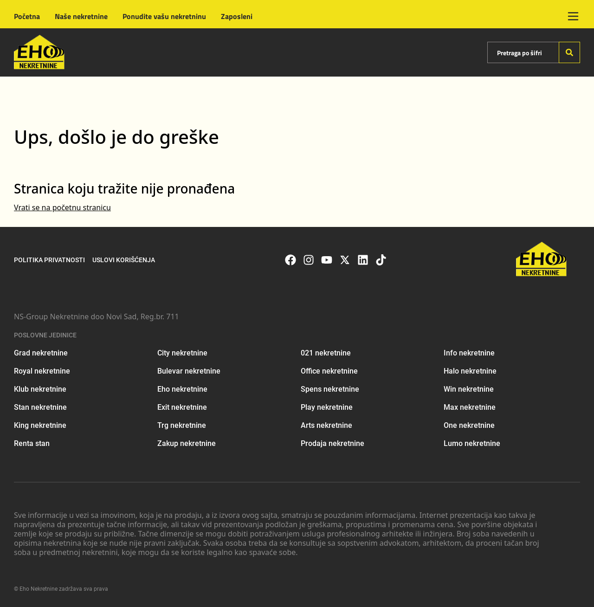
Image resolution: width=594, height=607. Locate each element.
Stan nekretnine (40, 407)
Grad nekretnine (41, 353)
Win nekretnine (469, 389)
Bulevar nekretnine (188, 371)
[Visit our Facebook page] (290, 259)
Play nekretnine (327, 407)
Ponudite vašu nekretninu (164, 16)
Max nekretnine (470, 407)
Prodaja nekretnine (332, 443)
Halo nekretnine (470, 371)
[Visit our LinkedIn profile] (362, 259)
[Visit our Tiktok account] (381, 259)
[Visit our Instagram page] (308, 259)
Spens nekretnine (330, 389)
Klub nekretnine (40, 389)
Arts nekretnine (326, 425)
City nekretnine (182, 353)
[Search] (569, 52)
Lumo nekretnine (472, 443)
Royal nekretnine (42, 371)
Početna (27, 16)
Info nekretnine (469, 353)
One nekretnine (469, 425)
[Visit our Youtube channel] (326, 259)
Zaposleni (236, 16)
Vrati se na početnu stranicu (62, 207)
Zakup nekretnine (186, 443)
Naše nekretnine (81, 16)
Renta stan (32, 443)
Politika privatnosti (49, 260)
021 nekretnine (326, 353)
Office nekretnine (329, 371)
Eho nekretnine (182, 389)
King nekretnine (40, 425)
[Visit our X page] (344, 259)
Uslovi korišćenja (123, 260)
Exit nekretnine (182, 407)
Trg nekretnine (181, 425)
